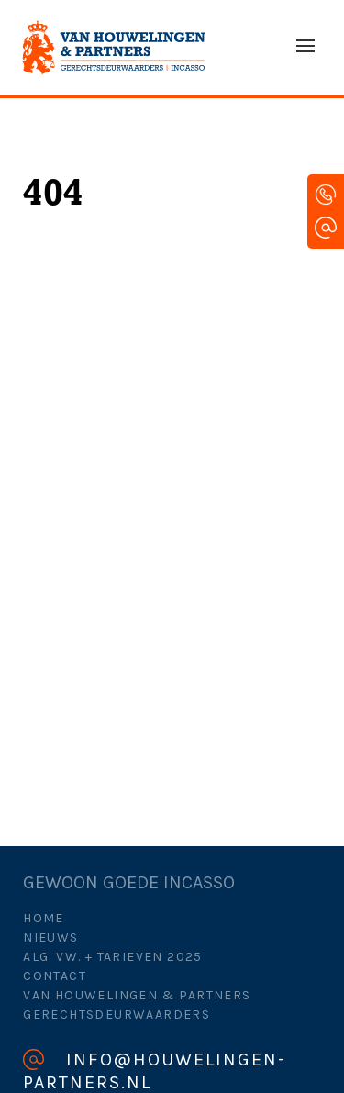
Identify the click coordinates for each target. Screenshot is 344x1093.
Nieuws (50, 937)
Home (43, 918)
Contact (54, 976)
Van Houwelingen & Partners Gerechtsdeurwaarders (136, 1004)
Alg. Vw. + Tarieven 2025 (113, 957)
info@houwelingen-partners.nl (154, 1071)
